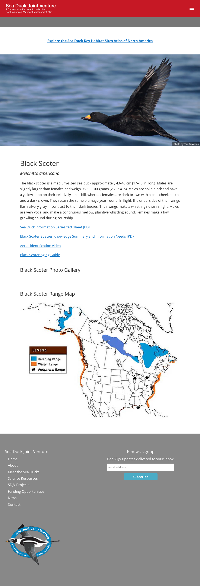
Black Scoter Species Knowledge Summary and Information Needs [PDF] (77, 236)
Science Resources (23, 478)
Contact (14, 504)
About (13, 465)
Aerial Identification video (40, 245)
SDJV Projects (18, 484)
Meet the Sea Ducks (23, 472)
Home (13, 459)
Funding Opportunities (26, 491)
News (12, 497)
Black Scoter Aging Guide (40, 255)
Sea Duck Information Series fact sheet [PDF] (56, 227)
